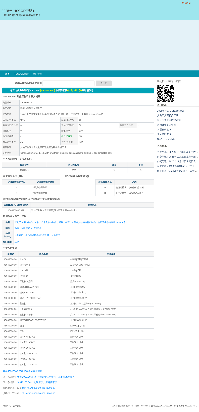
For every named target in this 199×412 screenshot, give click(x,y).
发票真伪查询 (164, 129)
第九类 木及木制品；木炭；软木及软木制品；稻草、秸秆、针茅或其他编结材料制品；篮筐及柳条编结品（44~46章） (71, 222)
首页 (7, 73)
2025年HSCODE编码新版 (170, 110)
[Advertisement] (99, 45)
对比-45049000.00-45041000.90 (38, 388)
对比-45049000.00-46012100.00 (38, 393)
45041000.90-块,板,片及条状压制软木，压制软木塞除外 (46, 376)
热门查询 (37, 73)
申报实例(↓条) (74, 90)
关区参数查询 (164, 134)
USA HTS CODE (166, 139)
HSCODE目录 (21, 73)
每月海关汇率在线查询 (169, 120)
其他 (17, 242)
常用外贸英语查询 (166, 124)
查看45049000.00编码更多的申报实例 (22, 371)
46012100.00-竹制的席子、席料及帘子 (37, 382)
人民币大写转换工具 (167, 115)
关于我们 (17, 406)
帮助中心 (7, 406)
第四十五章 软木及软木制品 (28, 228)
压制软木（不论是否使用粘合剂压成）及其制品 (37, 235)
